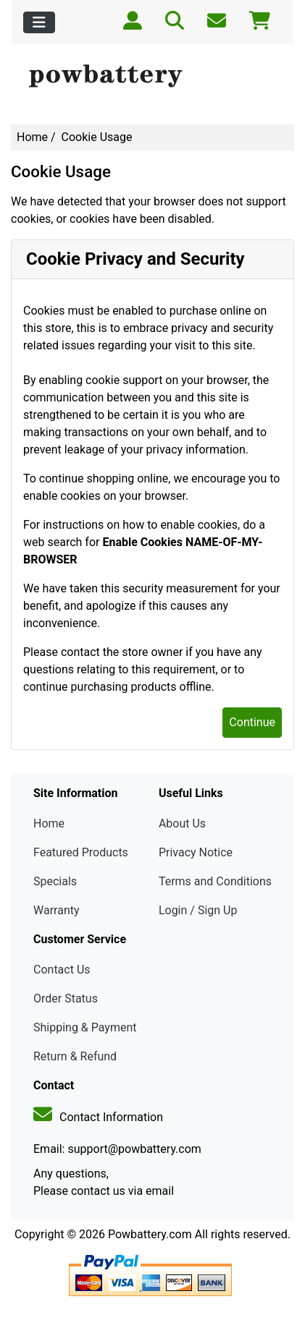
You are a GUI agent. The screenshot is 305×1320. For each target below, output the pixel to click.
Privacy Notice (196, 852)
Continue (252, 722)
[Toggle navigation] (39, 22)
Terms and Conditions (215, 881)
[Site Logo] (152, 76)
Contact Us (62, 969)
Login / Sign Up (198, 910)
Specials (55, 881)
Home (32, 137)
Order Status (65, 998)
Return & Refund (75, 1056)
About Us (182, 823)
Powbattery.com (150, 1234)
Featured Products (80, 852)
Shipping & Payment (85, 1027)
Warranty (56, 910)
